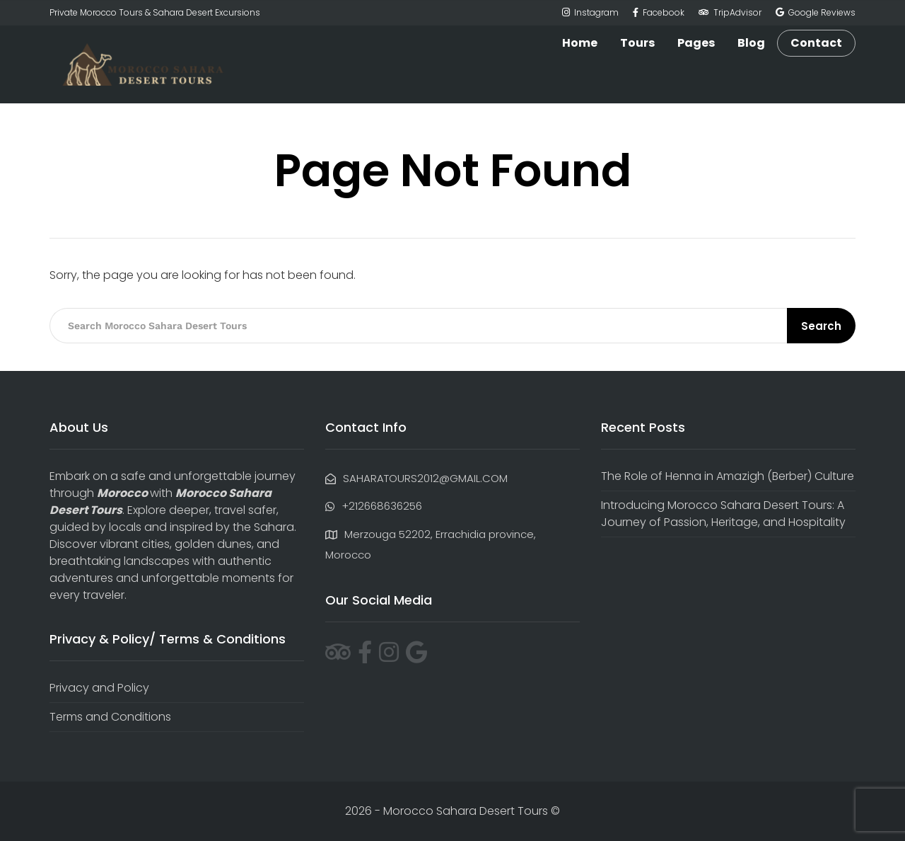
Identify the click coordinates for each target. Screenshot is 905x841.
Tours (637, 43)
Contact (816, 43)
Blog (751, 43)
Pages (696, 43)
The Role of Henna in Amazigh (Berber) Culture (727, 476)
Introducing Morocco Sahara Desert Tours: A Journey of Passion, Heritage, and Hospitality (723, 513)
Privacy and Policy (99, 688)
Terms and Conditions (110, 717)
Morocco (122, 493)
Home (579, 43)
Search (821, 326)
